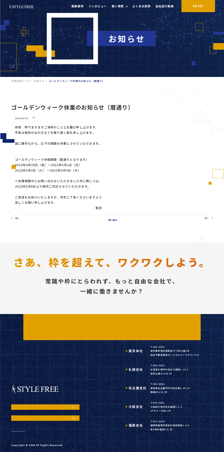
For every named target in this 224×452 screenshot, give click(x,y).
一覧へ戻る (112, 221)
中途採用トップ (20, 81)
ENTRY (207, 6)
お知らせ (39, 81)
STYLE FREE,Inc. (46, 446)
